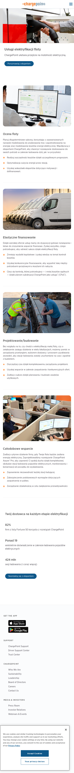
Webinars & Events (17, 714)
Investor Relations (17, 709)
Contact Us (13, 690)
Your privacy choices (35, 761)
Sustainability (15, 673)
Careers (12, 686)
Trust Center (14, 654)
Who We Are (14, 669)
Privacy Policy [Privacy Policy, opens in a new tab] (14, 745)
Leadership (13, 678)
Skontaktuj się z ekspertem (21, 576)
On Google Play (18, 630)
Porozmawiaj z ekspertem (19, 63)
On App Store (17, 623)
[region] (35, 748)
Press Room (14, 705)
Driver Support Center (18, 650)
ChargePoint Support (18, 646)
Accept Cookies (34, 753)
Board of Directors (17, 682)
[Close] (66, 729)
